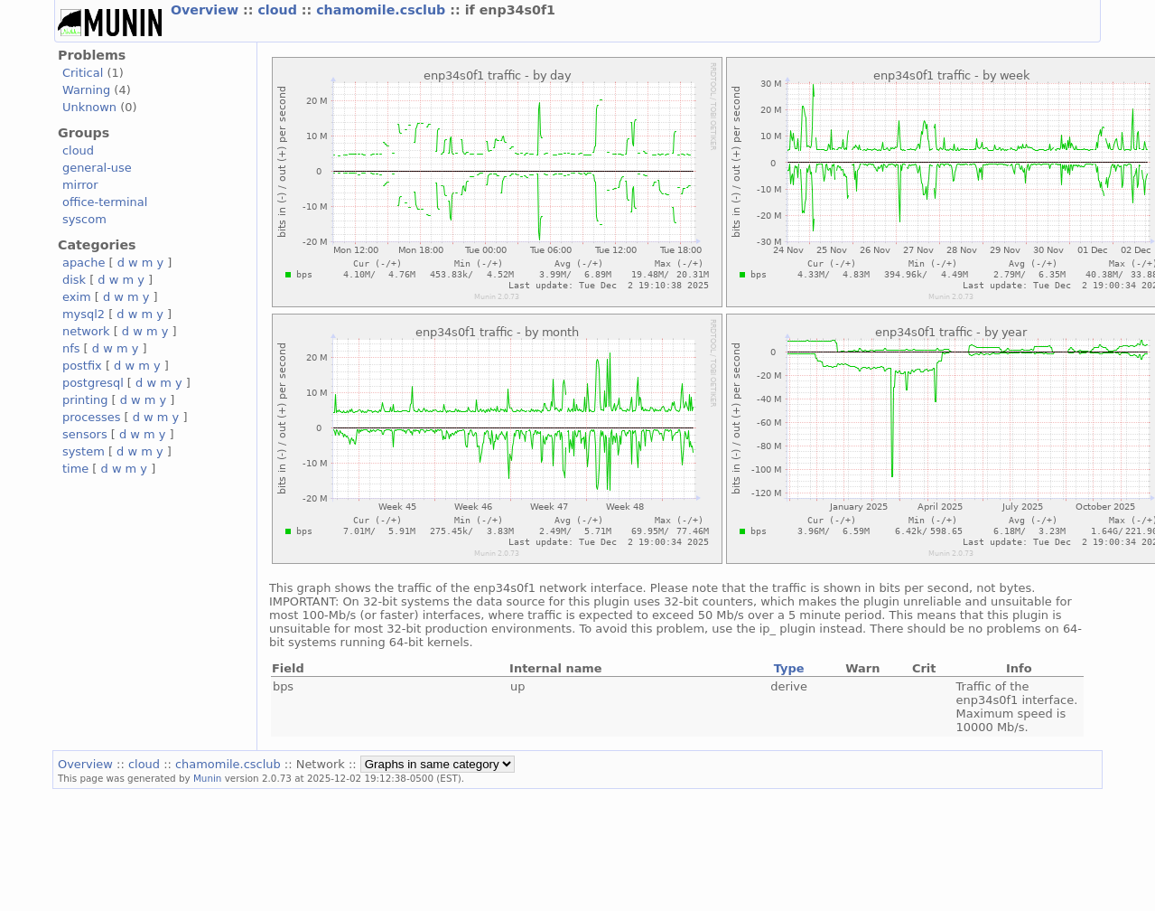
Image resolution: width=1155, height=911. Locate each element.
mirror (80, 185)
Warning (86, 90)
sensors (84, 434)
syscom (84, 219)
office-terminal (104, 202)
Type (789, 668)
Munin (207, 778)
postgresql (93, 383)
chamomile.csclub (383, 10)
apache (83, 262)
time (75, 468)
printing (84, 400)
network (86, 331)
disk (74, 279)
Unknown (89, 107)
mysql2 (83, 314)
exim (76, 297)
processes (91, 417)
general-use (97, 167)
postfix (82, 365)
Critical (82, 73)
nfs (71, 348)
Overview (207, 10)
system (83, 451)
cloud (279, 10)
